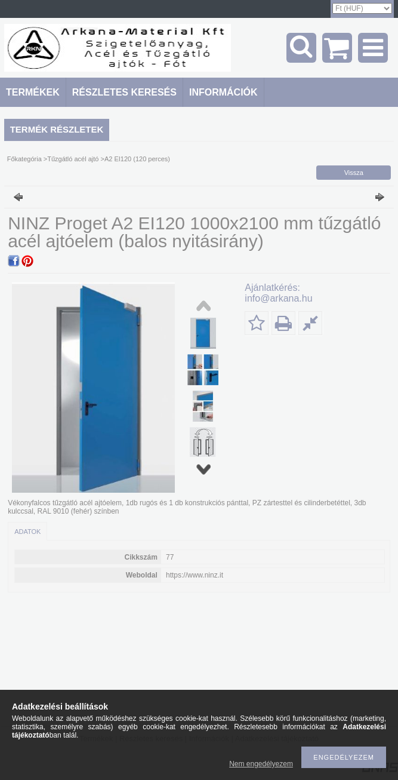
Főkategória (24, 158)
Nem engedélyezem (261, 764)
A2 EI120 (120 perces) (137, 158)
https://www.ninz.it (194, 575)
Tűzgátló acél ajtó (72, 158)
